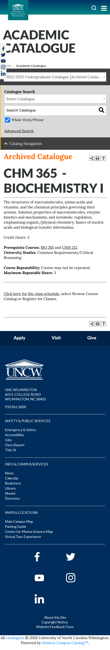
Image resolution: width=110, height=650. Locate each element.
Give (91, 337)
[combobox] (55, 77)
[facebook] (45, 556)
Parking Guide (15, 526)
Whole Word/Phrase (27, 120)
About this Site (55, 617)
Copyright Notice (54, 622)
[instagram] (3, 67)
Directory (12, 498)
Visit (56, 337)
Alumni (10, 493)
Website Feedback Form (54, 627)
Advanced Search (19, 131)
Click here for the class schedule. (32, 293)
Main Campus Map (19, 521)
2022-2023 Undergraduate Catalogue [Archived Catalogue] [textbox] (56, 77)
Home (7, 65)
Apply (19, 337)
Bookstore (13, 483)
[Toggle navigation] (104, 8)
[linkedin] (45, 598)
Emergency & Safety (20, 430)
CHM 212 (69, 247)
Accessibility (14, 435)
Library (10, 488)
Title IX (10, 450)
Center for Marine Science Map (29, 531)
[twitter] (3, 55)
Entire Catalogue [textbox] (20, 99)
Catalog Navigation (26, 143)
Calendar (12, 478)
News (9, 473)
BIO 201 (47, 247)
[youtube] (45, 577)
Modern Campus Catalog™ (65, 642)
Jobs (8, 440)
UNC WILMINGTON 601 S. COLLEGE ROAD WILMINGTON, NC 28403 (25, 394)
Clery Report (15, 445)
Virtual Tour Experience (23, 536)
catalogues (15, 637)
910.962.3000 (15, 407)
